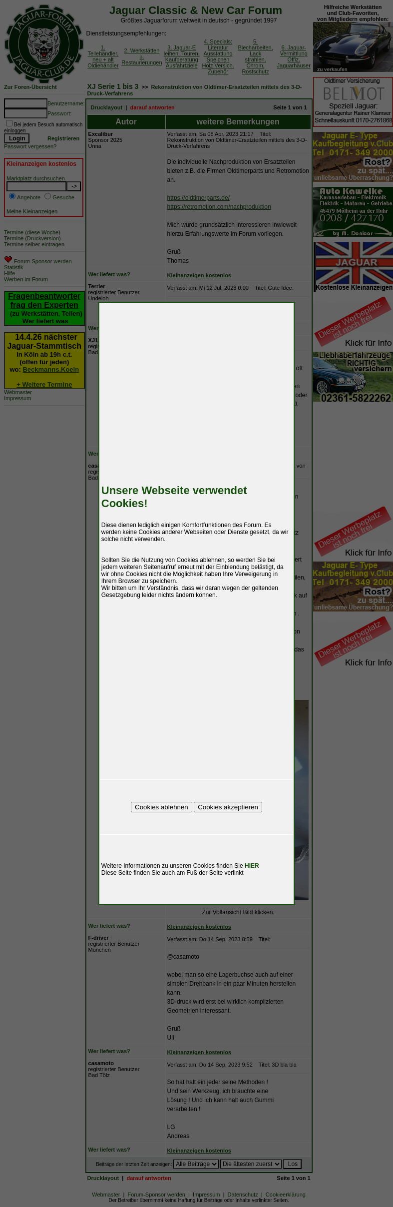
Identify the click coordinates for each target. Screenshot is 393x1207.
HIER (252, 865)
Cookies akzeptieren (228, 807)
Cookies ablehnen (161, 807)
